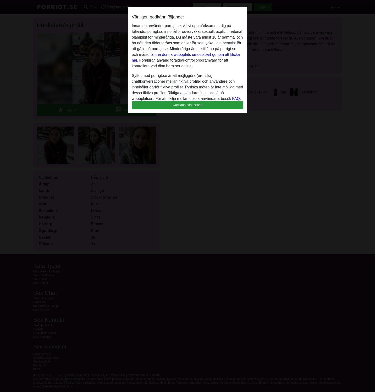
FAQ (236, 99)
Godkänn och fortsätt (187, 105)
